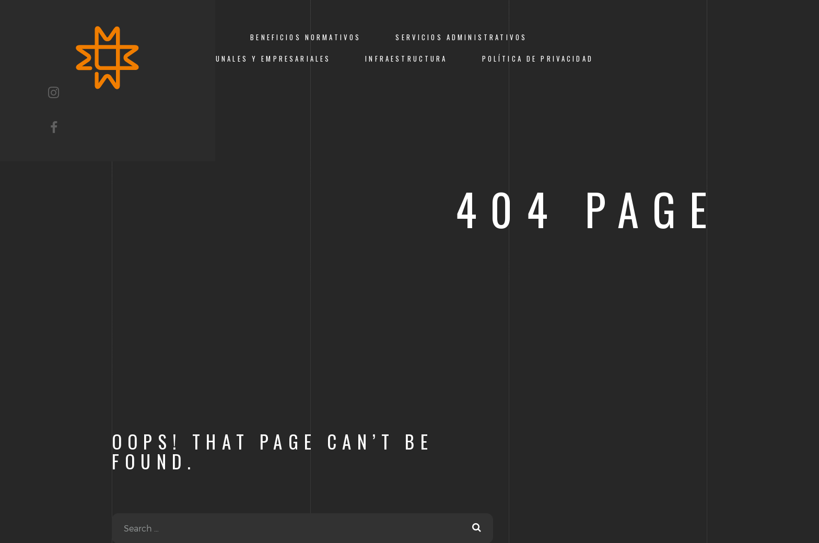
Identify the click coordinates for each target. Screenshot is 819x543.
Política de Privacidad (537, 59)
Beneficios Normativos (305, 37)
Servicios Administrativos (461, 37)
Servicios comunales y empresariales (238, 59)
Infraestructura (406, 59)
